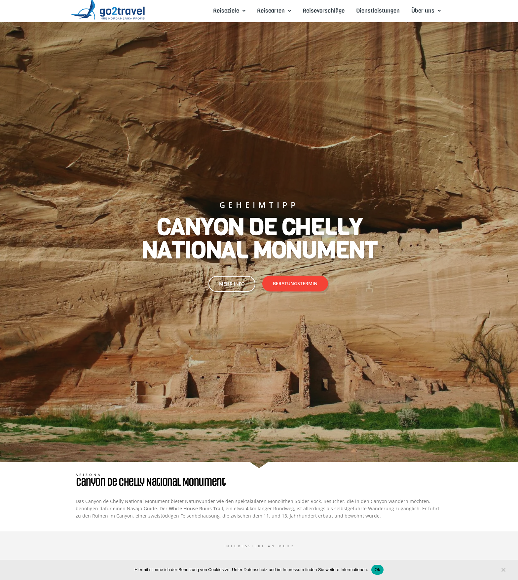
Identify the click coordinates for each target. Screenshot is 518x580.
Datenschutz (255, 569)
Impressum (293, 569)
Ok (377, 569)
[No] (503, 571)
